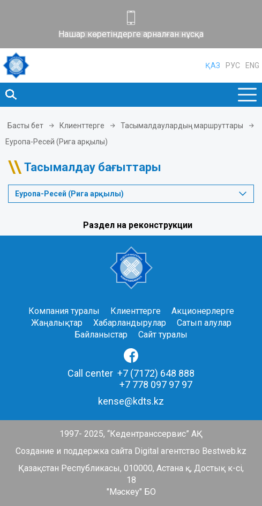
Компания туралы (64, 311)
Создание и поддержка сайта (74, 451)
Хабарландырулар (129, 323)
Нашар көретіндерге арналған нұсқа (131, 34)
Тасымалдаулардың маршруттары (182, 125)
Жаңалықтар (57, 323)
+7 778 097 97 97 (155, 384)
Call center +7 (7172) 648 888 (131, 373)
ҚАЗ (212, 65)
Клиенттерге (81, 125)
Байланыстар (101, 334)
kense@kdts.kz (131, 401)
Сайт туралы (163, 334)
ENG (252, 65)
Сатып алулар (204, 323)
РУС (233, 65)
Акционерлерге (202, 311)
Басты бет (25, 125)
